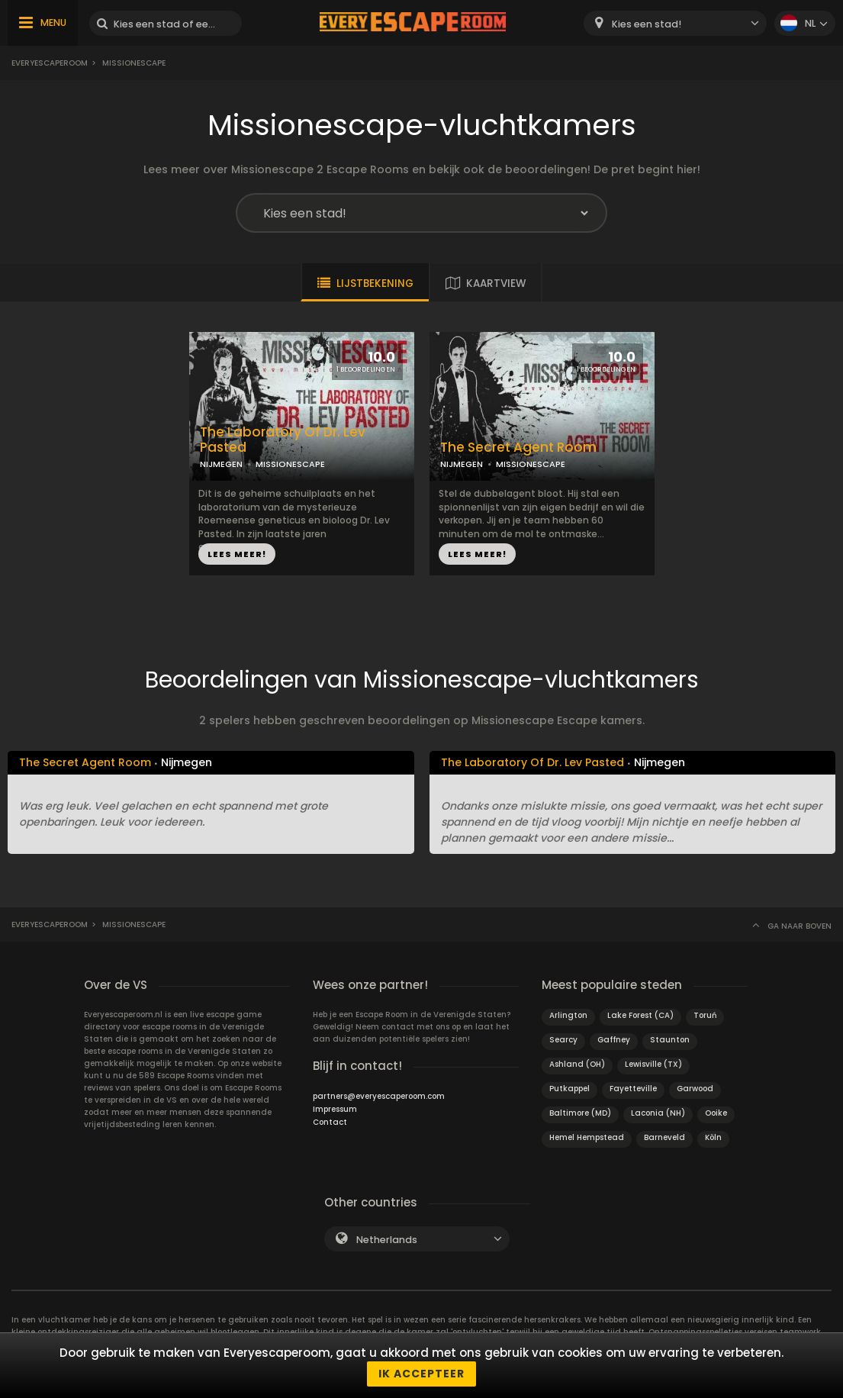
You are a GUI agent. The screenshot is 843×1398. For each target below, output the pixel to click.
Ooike (716, 1113)
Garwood (695, 1088)
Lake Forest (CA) (640, 1015)
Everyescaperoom (49, 63)
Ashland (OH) (577, 1064)
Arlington (568, 1015)
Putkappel (569, 1088)
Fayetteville (633, 1088)
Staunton (670, 1039)
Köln (713, 1137)
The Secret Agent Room (518, 448)
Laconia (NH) (658, 1113)
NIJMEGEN (221, 464)
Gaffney (613, 1039)
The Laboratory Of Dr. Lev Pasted (282, 440)
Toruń (704, 1015)
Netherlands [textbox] (386, 1239)
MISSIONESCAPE (290, 464)
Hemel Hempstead (586, 1137)
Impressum (335, 1109)
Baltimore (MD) (580, 1113)
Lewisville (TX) (653, 1064)
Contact (330, 1122)
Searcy (563, 1039)
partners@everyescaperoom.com (379, 1096)
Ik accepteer (421, 1373)
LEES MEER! (237, 554)
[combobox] (675, 23)
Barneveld (664, 1137)
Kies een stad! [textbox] (646, 24)
